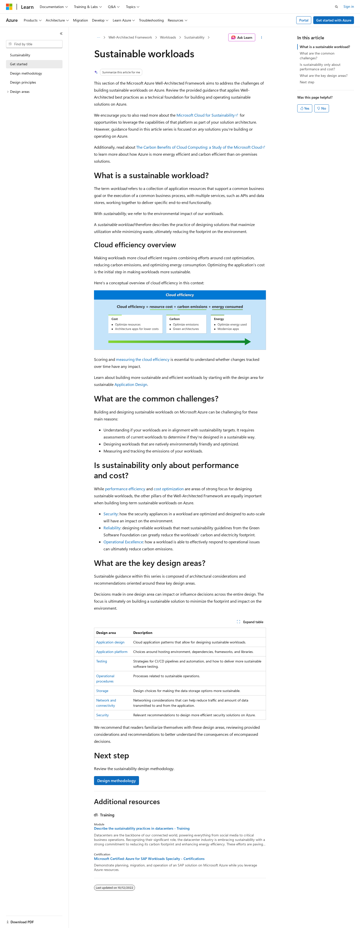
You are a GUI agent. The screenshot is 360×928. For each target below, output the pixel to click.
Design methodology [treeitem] (26, 73)
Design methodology (116, 780)
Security (111, 513)
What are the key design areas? (324, 75)
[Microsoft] (9, 7)
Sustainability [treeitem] (20, 55)
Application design (110, 642)
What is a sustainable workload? (325, 46)
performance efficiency (125, 488)
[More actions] (261, 38)
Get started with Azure (333, 20)
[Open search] (337, 6)
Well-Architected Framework (130, 37)
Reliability (112, 527)
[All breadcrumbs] (98, 38)
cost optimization (169, 488)
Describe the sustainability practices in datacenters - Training (142, 828)
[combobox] (34, 44)
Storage (102, 690)
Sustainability (194, 37)
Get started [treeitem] (18, 64)
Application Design (130, 384)
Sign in (349, 6)
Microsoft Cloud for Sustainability (205, 115)
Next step (307, 82)
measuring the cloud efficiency (143, 359)
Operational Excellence (123, 541)
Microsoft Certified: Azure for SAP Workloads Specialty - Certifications (149, 858)
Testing (101, 661)
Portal (303, 20)
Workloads (168, 37)
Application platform (112, 651)
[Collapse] (61, 33)
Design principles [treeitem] (23, 82)
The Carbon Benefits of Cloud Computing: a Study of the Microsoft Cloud (199, 147)
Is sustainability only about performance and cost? (320, 66)
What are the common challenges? (317, 55)
